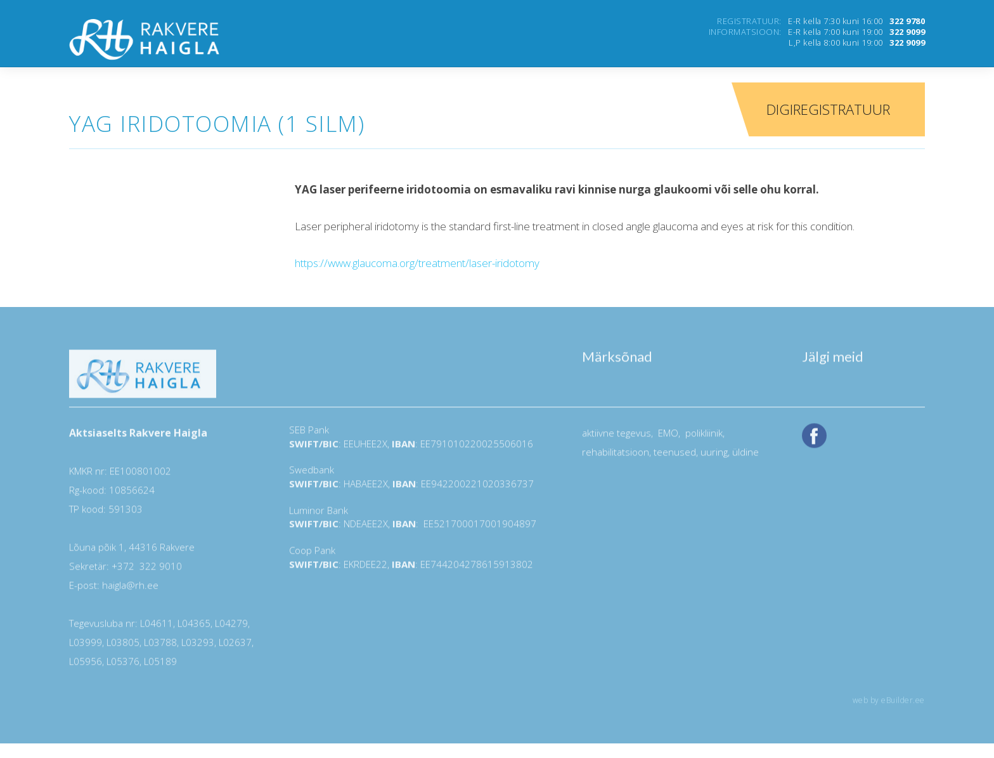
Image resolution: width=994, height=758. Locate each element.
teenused (673, 456)
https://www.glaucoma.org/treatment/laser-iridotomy (417, 263)
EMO (666, 437)
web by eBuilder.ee (889, 705)
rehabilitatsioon (615, 456)
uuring (714, 456)
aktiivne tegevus (616, 437)
